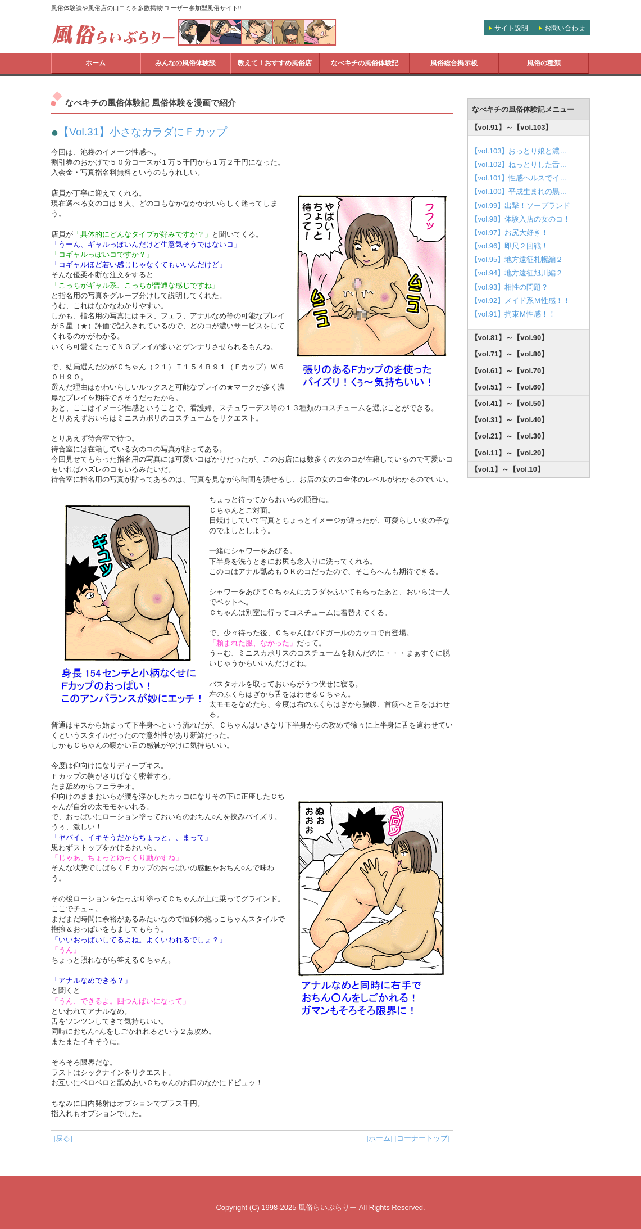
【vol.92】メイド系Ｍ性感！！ (521, 300)
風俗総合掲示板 (454, 63)
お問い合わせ (564, 28)
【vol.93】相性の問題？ (510, 287)
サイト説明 (511, 28)
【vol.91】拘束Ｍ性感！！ (513, 314)
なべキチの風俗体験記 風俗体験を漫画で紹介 (150, 102)
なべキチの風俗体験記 (364, 63)
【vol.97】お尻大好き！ (510, 232)
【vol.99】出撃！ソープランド (521, 205)
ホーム (95, 63)
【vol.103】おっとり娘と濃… (519, 151)
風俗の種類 (544, 63)
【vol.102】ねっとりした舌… (519, 164)
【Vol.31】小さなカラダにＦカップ (142, 132)
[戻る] (63, 1138)
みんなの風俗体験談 (185, 63)
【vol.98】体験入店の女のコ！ (521, 219)
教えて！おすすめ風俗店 (275, 63)
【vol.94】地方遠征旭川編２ (517, 273)
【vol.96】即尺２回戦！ (510, 246)
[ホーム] (379, 1138)
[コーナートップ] (421, 1138)
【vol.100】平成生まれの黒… (519, 191)
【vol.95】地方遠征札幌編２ (517, 259)
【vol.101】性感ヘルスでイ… (519, 178)
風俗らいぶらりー (327, 1207)
